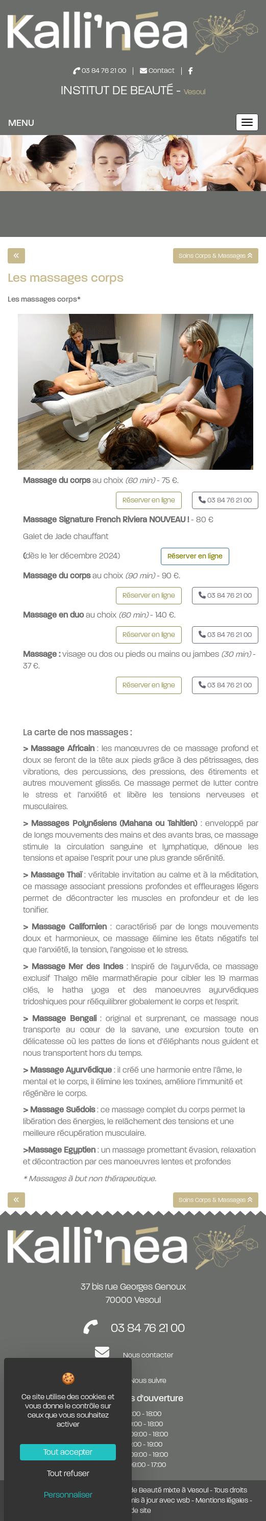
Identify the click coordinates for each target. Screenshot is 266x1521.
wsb (183, 1500)
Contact (158, 70)
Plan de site (133, 1510)
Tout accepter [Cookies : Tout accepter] (67, 1452)
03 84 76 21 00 (100, 70)
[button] (149, 500)
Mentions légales (222, 1500)
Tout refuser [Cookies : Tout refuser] (68, 1473)
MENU (21, 122)
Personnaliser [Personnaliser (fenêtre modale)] (68, 1495)
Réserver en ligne (195, 556)
